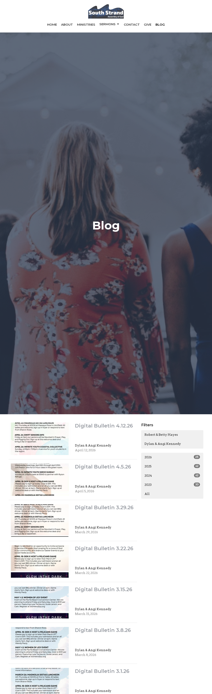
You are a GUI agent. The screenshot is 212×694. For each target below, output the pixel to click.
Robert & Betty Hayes (161, 435)
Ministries (86, 24)
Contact (132, 24)
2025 (172, 466)
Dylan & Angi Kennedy (163, 444)
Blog (160, 24)
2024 (172, 475)
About (67, 24)
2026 (172, 457)
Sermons (109, 24)
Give (147, 24)
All (147, 494)
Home (52, 24)
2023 (172, 485)
